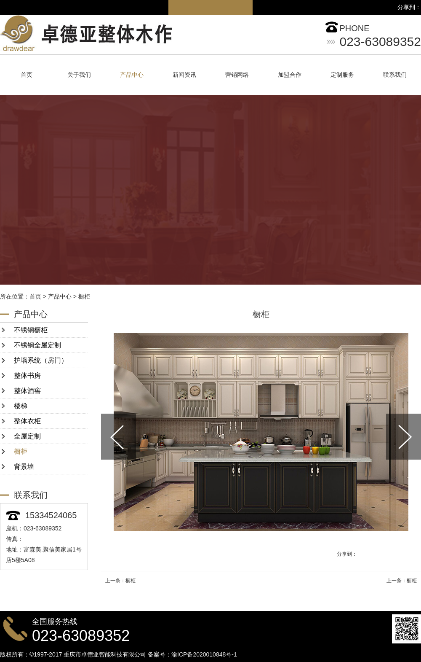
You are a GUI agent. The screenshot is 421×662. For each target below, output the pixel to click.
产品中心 (132, 75)
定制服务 (342, 75)
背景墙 (24, 466)
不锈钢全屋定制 (37, 345)
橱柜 (84, 296)
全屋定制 (27, 436)
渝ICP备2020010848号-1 (204, 654)
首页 (26, 75)
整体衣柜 (27, 421)
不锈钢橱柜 (31, 330)
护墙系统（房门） (41, 360)
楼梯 (20, 405)
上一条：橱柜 (120, 581)
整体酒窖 (27, 390)
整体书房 (27, 375)
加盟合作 (289, 75)
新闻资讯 (184, 75)
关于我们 (79, 75)
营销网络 (237, 75)
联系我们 (395, 75)
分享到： (347, 554)
